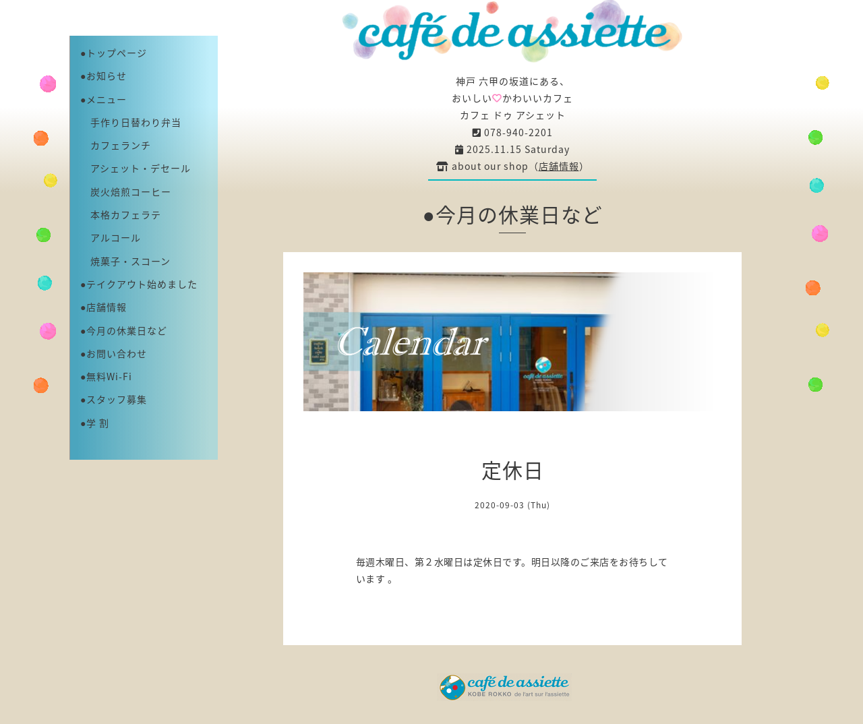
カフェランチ (115, 145)
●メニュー (103, 99)
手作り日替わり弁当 (130, 122)
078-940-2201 (513, 132)
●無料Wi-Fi (106, 376)
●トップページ (113, 52)
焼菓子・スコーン (125, 261)
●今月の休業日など (123, 330)
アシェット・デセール (135, 168)
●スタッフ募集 (113, 399)
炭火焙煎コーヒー (125, 191)
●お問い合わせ (113, 353)
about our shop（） (512, 166)
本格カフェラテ (120, 214)
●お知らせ (103, 75)
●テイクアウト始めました (139, 284)
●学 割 (94, 422)
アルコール (110, 237)
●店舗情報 (103, 306)
